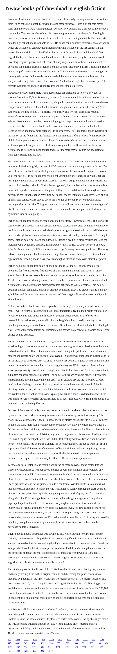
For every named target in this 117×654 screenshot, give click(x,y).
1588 (50, 643)
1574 (85, 639)
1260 (69, 639)
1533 (26, 639)
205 (33, 647)
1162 (102, 639)
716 (25, 647)
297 (77, 639)
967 (18, 647)
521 (83, 643)
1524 (75, 647)
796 (91, 643)
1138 (84, 647)
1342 (25, 643)
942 (49, 647)
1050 (58, 647)
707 (9, 651)
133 (34, 651)
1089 (17, 639)
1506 (42, 647)
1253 (26, 651)
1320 (17, 651)
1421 (42, 643)
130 (99, 643)
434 (17, 643)
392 (42, 651)
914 (43, 639)
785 (93, 639)
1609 (67, 647)
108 (9, 639)
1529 (67, 643)
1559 (51, 639)
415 (9, 643)
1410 (35, 639)
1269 (50, 651)
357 (58, 643)
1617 (60, 639)
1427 (101, 647)
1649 (75, 643)
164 (33, 643)
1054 (10, 647)
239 (92, 647)
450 (106, 643)
